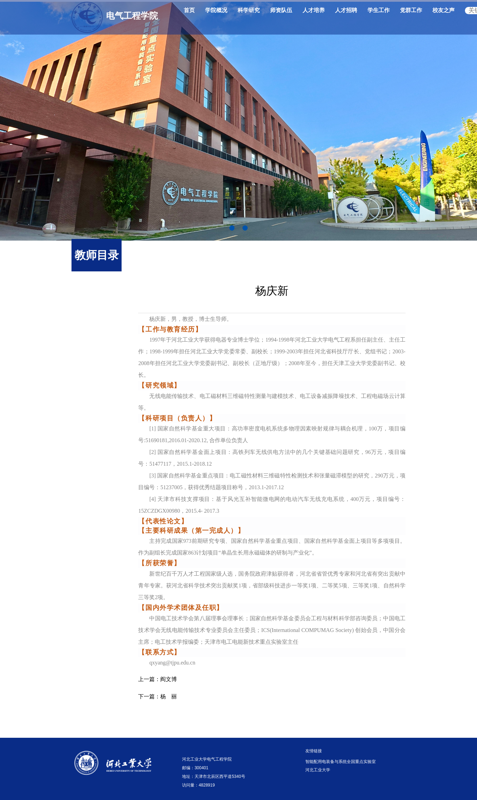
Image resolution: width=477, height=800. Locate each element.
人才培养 (314, 10)
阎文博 (157, 679)
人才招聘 (346, 10)
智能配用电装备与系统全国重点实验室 (340, 761)
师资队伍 (281, 10)
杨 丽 (157, 696)
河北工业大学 (317, 770)
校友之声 (443, 10)
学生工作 (379, 10)
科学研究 (249, 10)
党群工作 (411, 10)
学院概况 (216, 10)
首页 (189, 10)
